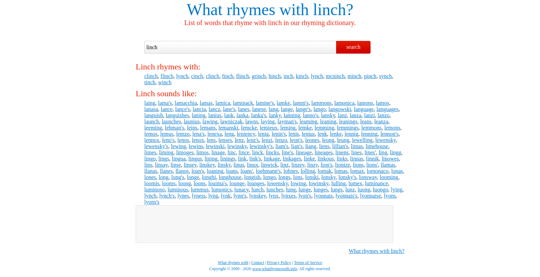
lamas (206, 103)
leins (192, 128)
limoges (185, 152)
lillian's (340, 146)
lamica (222, 103)
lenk (322, 134)
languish (153, 115)
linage (218, 152)
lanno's (310, 115)
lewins (196, 146)
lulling (338, 183)
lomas (340, 171)
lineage (304, 152)
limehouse (377, 146)
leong (328, 140)
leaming (309, 121)
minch (354, 76)
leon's (296, 140)
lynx (273, 196)
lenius (308, 134)
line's (287, 152)
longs (285, 177)
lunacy (241, 189)
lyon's (304, 196)
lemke (305, 128)
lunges (320, 189)
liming (166, 152)
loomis (151, 183)
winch (165, 82)
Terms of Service (308, 262)
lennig (352, 134)
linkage (272, 159)
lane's (229, 109)
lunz (350, 189)
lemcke (249, 128)
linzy (312, 165)
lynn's (240, 196)
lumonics (221, 189)
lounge (237, 183)
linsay (161, 165)
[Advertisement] (264, 224)
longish (252, 177)
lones (150, 177)
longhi (209, 177)
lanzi (369, 115)
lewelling (362, 140)
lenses (225, 140)
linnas (356, 159)
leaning (328, 121)
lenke (336, 134)
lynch (182, 76)
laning (199, 115)
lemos (150, 134)
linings (227, 159)
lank (229, 115)
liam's (282, 146)
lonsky (328, 177)
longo (269, 177)
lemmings (348, 128)
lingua (179, 159)
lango (319, 109)
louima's (217, 183)
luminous (178, 189)
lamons (365, 103)
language (364, 109)
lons (297, 177)
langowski (340, 109)
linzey (297, 165)
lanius (214, 115)
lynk (225, 196)
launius (192, 121)
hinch (275, 76)
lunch (257, 189)
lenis (294, 134)
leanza (381, 121)
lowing (298, 183)
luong (363, 189)
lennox (151, 140)
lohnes (290, 171)
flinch (166, 76)
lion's (326, 165)
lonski (312, 177)
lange (287, 109)
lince (244, 152)
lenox (198, 140)
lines (356, 152)
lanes (243, 109)
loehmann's (268, 171)
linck (257, 152)
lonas (397, 171)
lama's (165, 103)
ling (382, 152)
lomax (357, 171)
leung (343, 140)
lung (290, 189)
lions (358, 165)
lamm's (301, 103)
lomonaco (377, 171)
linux (252, 165)
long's (177, 177)
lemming (324, 128)
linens (342, 152)
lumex (355, 183)
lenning (369, 134)
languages (387, 109)
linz (284, 165)
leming (287, 128)
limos (202, 152)
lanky (275, 115)
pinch (370, 76)
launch (151, 121)
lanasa (151, 109)
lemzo (182, 134)
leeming (153, 128)
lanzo (383, 115)
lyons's (151, 202)
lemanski (228, 128)
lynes (183, 196)
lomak (325, 171)
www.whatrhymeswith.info (274, 268)
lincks (272, 152)
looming (389, 177)
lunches (275, 189)
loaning (215, 171)
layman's (287, 121)
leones (312, 140)
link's (255, 159)
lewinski (215, 146)
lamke (283, 103)
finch (227, 76)
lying (396, 189)
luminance (376, 183)
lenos (183, 140)
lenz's (253, 140)
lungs (337, 189)
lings (163, 159)
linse (175, 165)
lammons (321, 103)
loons (200, 183)
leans (366, 121)
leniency (246, 134)
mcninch (335, 76)
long (163, 177)
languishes (177, 115)
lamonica (344, 103)
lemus (166, 134)
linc (232, 152)
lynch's (167, 196)
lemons (392, 128)
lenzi (267, 140)
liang (310, 146)
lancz (214, 109)
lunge (305, 189)
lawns (251, 121)
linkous (326, 159)
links (341, 159)
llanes (166, 171)
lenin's (279, 134)
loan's (197, 171)
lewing (178, 146)
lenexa (214, 134)
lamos (382, 103)
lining (211, 159)
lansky (328, 115)
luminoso (154, 189)
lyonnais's (346, 196)
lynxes (288, 196)
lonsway (368, 177)
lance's (182, 109)
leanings (348, 121)
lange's (303, 109)
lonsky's (347, 177)
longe (193, 177)
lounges (255, 183)
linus (238, 165)
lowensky (277, 183)
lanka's (258, 115)
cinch (197, 76)
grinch (259, 76)
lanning (291, 115)
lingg (395, 152)
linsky (224, 165)
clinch (151, 76)
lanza (356, 115)
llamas (388, 165)
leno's (168, 140)
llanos (182, 171)
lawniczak (231, 121)
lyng (213, 196)
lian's (296, 146)
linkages (292, 159)
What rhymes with (248, 9)
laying (268, 121)
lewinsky (237, 146)
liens (324, 146)
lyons (390, 196)
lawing (210, 121)
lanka (243, 115)
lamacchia (186, 103)
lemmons (371, 128)
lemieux (269, 128)
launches (171, 121)
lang (273, 109)
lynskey (257, 196)
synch (385, 76)
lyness (199, 196)
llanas (150, 171)
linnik (372, 159)
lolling (308, 171)
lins (148, 165)
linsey (190, 165)
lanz (342, 115)
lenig (263, 134)
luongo (380, 189)
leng (229, 134)
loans (232, 171)
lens (211, 140)
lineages (323, 152)
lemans (208, 128)
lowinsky (319, 183)
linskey (207, 165)
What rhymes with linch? (376, 251)
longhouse (230, 177)
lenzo (281, 140)
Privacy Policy (279, 262)
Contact (257, 262)
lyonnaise (370, 196)
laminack (243, 103)
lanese (259, 109)
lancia (199, 109)
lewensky (385, 140)
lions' (372, 165)
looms (169, 183)
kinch (302, 76)
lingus (195, 159)
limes (150, 152)
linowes (390, 159)
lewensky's (156, 146)
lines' (370, 152)
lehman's (174, 128)
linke (309, 159)
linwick (269, 165)
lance (167, 109)
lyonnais (323, 196)
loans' (246, 171)
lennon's (390, 134)
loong (184, 183)
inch (288, 76)
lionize (342, 165)
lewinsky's (261, 146)
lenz (239, 140)
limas (357, 146)
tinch (149, 82)
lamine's (265, 103)
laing (149, 103)
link (242, 159)
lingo (150, 159)
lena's (199, 134)
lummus (200, 189)
